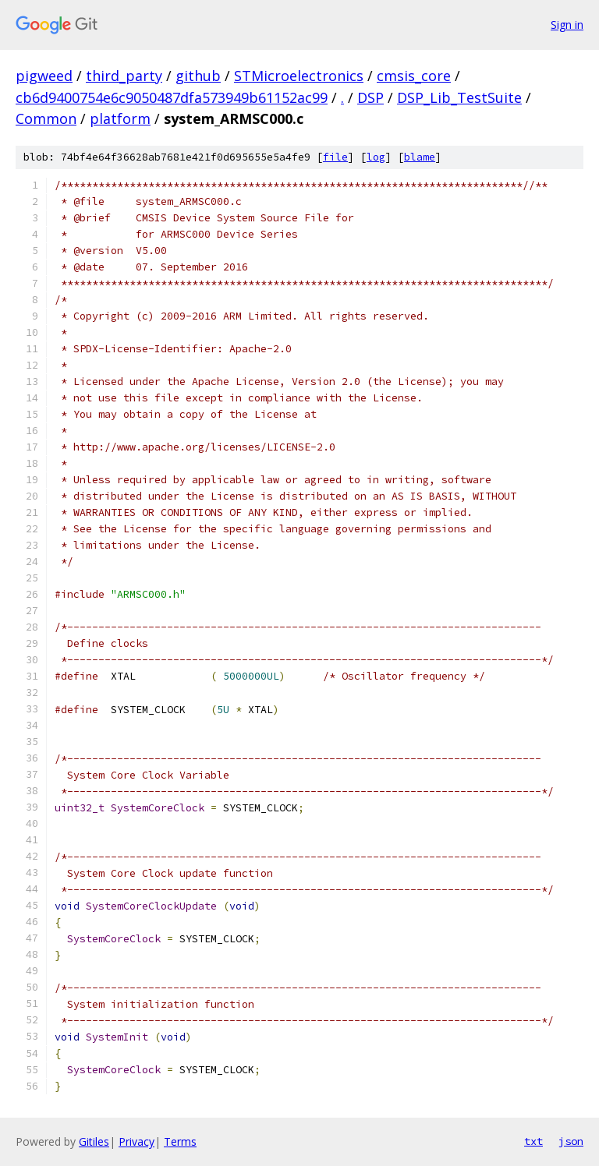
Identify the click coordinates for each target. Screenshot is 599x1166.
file (335, 157)
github (198, 75)
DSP (370, 97)
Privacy (136, 1141)
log (376, 157)
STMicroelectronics (298, 75)
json (570, 1141)
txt (533, 1141)
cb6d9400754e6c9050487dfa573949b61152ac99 (172, 97)
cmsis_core (414, 75)
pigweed (44, 75)
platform (120, 118)
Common (46, 118)
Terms (180, 1141)
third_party (124, 75)
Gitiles (94, 1141)
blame (419, 157)
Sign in (567, 24)
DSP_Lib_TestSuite (459, 97)
